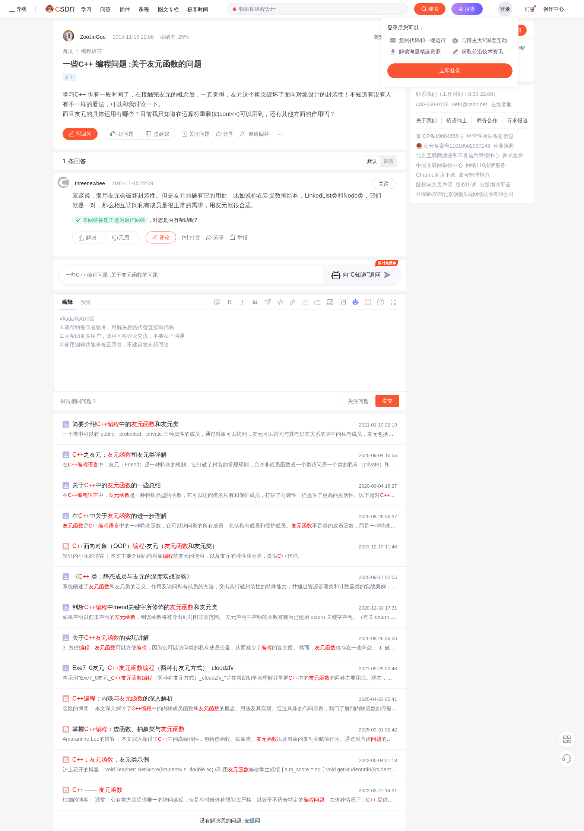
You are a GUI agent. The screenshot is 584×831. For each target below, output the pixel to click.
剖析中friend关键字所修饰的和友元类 (145, 607)
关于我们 (426, 120)
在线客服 (501, 104)
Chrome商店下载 (436, 175)
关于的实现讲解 (110, 638)
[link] (68, 51)
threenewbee (90, 183)
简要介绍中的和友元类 (125, 424)
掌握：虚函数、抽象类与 (128, 729)
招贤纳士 (456, 120)
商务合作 (487, 120)
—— (97, 790)
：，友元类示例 (110, 759)
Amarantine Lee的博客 (89, 739)
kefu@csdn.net (469, 104)
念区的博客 (76, 708)
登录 (505, 9)
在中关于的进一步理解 (119, 516)
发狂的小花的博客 (83, 556)
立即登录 (449, 70)
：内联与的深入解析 (122, 698)
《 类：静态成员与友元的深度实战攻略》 (132, 576)
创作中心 (553, 9)
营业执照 (503, 146)
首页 (68, 51)
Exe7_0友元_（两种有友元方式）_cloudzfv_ (154, 668)
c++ (69, 77)
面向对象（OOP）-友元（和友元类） (145, 546)
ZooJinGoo (92, 37)
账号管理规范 (474, 175)
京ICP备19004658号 (440, 136)
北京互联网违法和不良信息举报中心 (457, 155)
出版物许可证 (495, 185)
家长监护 (512, 155)
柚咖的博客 (76, 800)
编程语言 (91, 51)
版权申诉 (466, 185)
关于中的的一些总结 (116, 485)
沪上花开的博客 (81, 769)
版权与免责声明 (434, 185)
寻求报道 (517, 120)
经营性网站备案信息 (490, 136)
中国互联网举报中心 (439, 165)
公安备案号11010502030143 (456, 146)
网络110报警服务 (486, 165)
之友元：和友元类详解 (119, 454)
